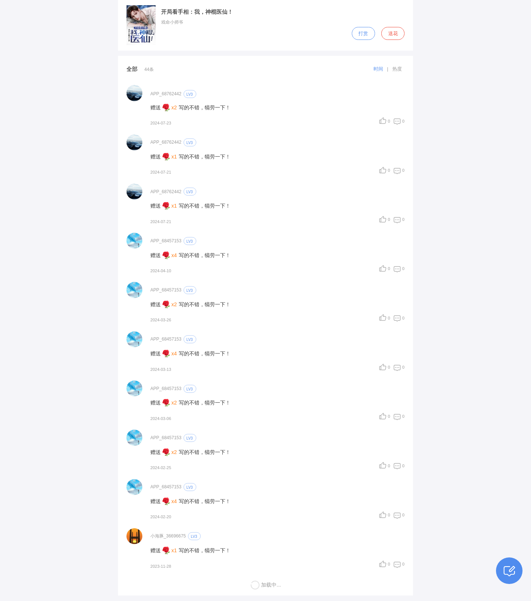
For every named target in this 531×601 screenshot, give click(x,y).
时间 (378, 69)
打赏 (363, 33)
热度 (397, 69)
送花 (393, 33)
